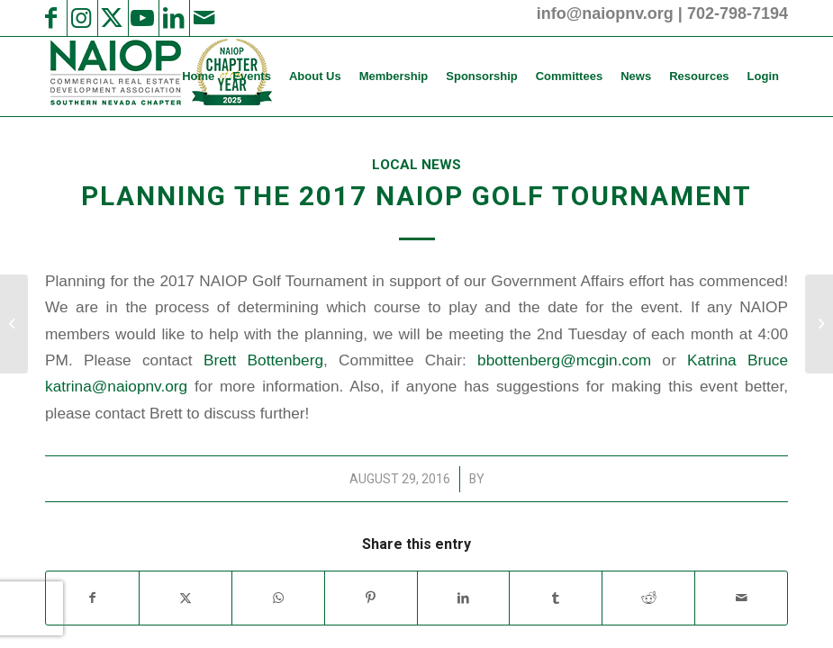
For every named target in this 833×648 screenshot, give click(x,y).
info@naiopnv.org (605, 13)
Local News (416, 165)
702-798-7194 (737, 13)
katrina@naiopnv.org (116, 386)
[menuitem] (198, 76)
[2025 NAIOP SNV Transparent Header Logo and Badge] (159, 76)
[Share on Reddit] (648, 598)
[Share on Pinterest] (371, 598)
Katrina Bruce (737, 360)
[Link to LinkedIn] (172, 18)
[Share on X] (185, 598)
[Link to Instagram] (81, 18)
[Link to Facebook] (50, 18)
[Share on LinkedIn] (464, 598)
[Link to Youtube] (142, 18)
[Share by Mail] (741, 598)
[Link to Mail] (203, 18)
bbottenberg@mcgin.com (564, 360)
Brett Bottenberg (263, 360)
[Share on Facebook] (92, 598)
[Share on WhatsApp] (278, 598)
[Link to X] (111, 18)
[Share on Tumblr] (556, 598)
